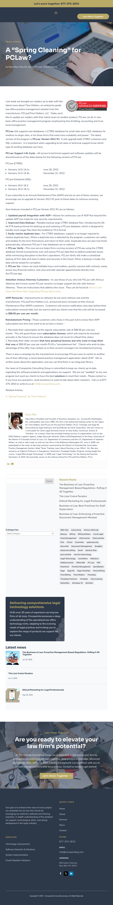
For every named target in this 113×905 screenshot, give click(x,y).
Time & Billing (51, 65)
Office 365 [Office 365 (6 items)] (80, 563)
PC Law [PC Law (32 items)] (91, 563)
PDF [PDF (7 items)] (98, 563)
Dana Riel (18, 65)
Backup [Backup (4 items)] (63, 534)
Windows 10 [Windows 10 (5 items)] (77, 583)
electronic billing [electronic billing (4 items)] (67, 550)
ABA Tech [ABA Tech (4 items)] (64, 530)
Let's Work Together (93, 16)
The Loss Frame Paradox (73, 496)
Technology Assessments (18, 844)
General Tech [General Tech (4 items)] (91, 550)
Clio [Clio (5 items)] (62, 542)
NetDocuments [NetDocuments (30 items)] (66, 563)
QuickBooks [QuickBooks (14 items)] (98, 567)
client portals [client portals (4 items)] (98, 538)
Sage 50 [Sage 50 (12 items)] (70, 571)
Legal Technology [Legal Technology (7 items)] (67, 558)
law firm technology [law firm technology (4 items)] (82, 554)
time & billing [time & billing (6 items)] (99, 571)
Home (62, 808)
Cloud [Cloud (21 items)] (69, 542)
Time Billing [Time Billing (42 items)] (65, 575)
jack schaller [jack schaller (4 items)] (65, 554)
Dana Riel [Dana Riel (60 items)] (64, 546)
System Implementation (17, 854)
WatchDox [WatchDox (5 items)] (64, 583)
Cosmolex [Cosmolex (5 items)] (79, 542)
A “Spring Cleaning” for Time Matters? (26, 396)
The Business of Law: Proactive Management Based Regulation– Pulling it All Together (83, 488)
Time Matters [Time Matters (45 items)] (79, 575)
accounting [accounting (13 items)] (76, 530)
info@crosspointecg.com (71, 852)
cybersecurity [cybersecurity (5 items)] (92, 542)
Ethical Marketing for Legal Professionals (82, 501)
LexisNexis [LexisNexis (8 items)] (83, 558)
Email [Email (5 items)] (80, 550)
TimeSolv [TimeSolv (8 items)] (84, 579)
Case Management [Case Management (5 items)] (68, 538)
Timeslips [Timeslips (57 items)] (91, 575)
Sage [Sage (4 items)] (62, 571)
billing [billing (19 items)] (72, 534)
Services (63, 819)
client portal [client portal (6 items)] (84, 538)
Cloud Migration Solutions (18, 860)
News (62, 825)
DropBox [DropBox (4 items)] (98, 546)
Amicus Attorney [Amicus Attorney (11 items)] (91, 530)
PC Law (40, 65)
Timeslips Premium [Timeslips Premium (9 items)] (68, 579)
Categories (12, 529)
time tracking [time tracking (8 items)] (96, 579)
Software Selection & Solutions (20, 849)
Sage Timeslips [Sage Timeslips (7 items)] (83, 571)
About (62, 814)
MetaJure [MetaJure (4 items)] (94, 558)
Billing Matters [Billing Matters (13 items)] (84, 534)
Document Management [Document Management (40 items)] (81, 546)
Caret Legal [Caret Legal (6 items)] (98, 534)
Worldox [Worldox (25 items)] (89, 583)
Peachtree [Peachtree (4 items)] (64, 567)
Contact (62, 830)
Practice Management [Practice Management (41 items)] (81, 567)
